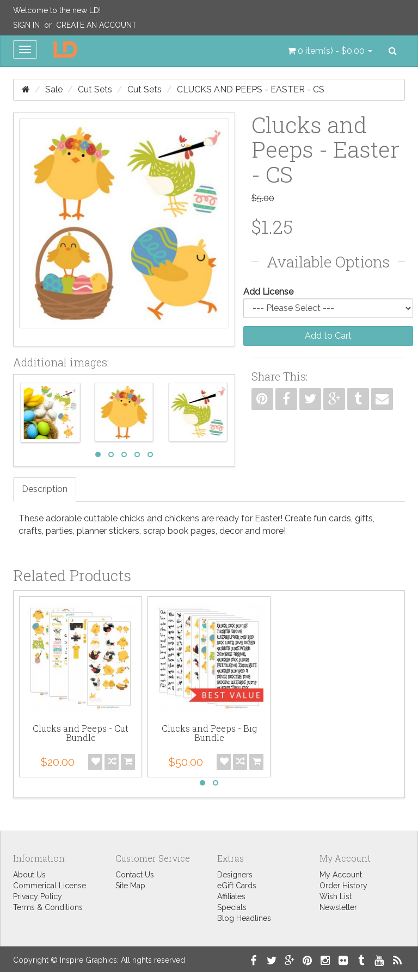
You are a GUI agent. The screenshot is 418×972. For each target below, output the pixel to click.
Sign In (26, 25)
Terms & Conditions (48, 907)
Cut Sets (95, 89)
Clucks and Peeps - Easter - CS (250, 89)
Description (44, 489)
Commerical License (49, 885)
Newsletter (338, 907)
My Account (340, 874)
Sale (54, 89)
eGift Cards (236, 885)
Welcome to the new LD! (57, 10)
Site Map (130, 885)
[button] (329, 51)
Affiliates (231, 896)
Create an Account (96, 25)
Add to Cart (328, 336)
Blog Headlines (244, 918)
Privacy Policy (37, 896)
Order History (343, 885)
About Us (29, 874)
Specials (232, 907)
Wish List (335, 896)
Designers (235, 874)
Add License (268, 291)
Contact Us (134, 874)
